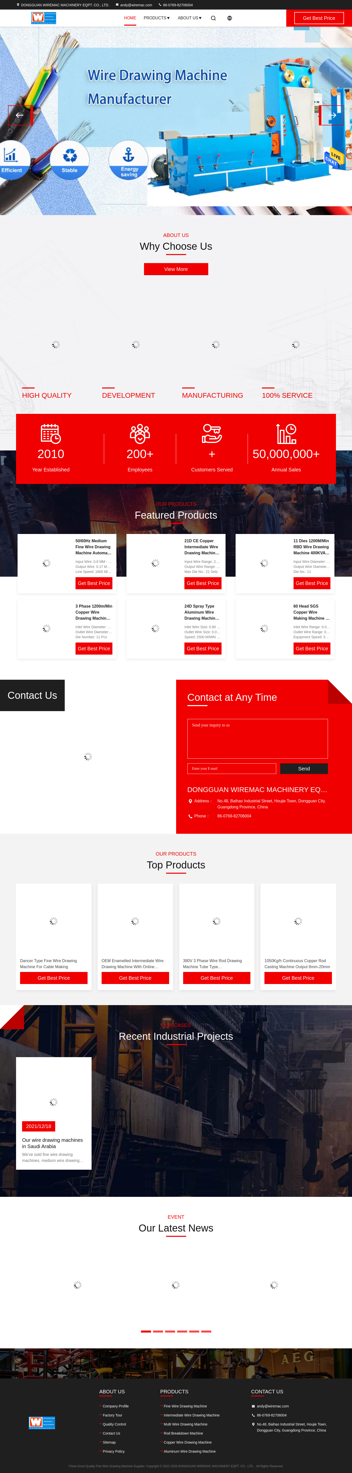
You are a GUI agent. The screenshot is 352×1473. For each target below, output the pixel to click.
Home (130, 18)
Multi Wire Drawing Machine (185, 1424)
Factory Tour (112, 1415)
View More (176, 269)
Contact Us (111, 1433)
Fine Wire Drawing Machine (185, 1406)
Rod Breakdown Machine (183, 1433)
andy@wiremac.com (133, 5)
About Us (190, 18)
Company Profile (116, 1406)
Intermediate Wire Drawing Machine (192, 1415)
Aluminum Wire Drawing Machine (190, 1451)
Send (304, 768)
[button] (20, 115)
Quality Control (114, 1424)
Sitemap (109, 1442)
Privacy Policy (114, 1451)
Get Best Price (94, 583)
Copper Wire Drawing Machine (188, 1442)
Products (157, 18)
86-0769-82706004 (175, 5)
